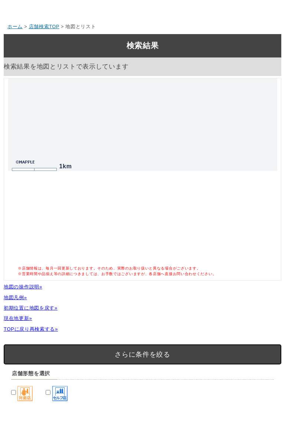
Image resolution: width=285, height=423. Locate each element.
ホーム (15, 26)
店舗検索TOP (44, 26)
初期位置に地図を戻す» (31, 308)
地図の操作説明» (23, 287)
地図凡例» (15, 297)
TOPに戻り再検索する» (31, 329)
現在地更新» (18, 318)
